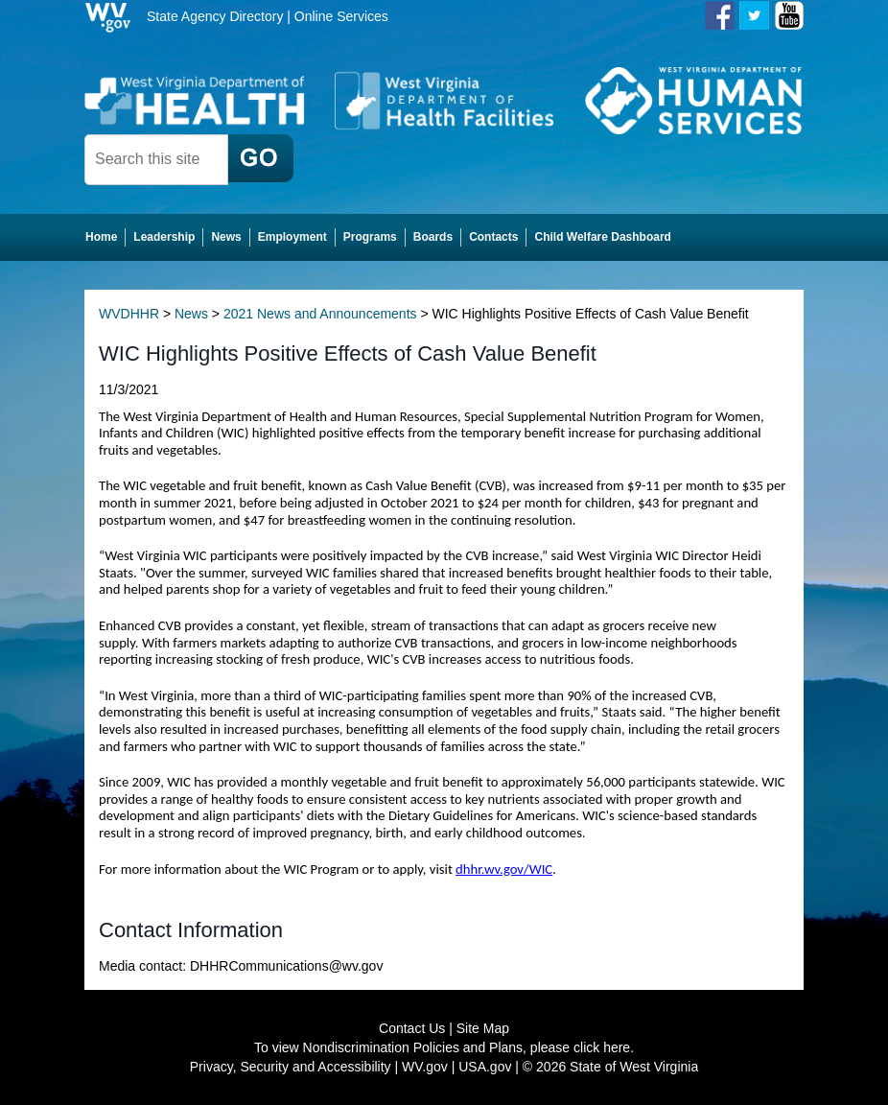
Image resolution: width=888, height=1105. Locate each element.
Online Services (341, 16)
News (191, 313)
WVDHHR (129, 313)
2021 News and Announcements (320, 313)
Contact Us (412, 1028)
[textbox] (156, 159)
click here (601, 1047)
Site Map (482, 1028)
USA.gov (484, 1066)
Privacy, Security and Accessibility (290, 1066)
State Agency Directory (215, 16)
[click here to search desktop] (260, 158)
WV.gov (425, 1066)
